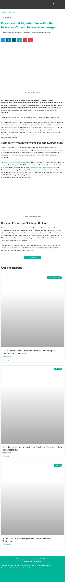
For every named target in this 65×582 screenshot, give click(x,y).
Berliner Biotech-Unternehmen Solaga (15, 162)
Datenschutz (28, 561)
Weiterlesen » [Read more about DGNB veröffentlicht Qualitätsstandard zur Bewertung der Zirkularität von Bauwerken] (7, 356)
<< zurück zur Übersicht (7, 12)
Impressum (37, 561)
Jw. (31, 92)
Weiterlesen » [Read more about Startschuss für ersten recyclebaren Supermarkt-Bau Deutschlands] (7, 544)
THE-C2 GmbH (44, 559)
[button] (53, 4)
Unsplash (37, 92)
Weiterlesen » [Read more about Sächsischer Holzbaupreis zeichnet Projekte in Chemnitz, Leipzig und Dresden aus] (7, 453)
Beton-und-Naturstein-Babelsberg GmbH (44, 167)
